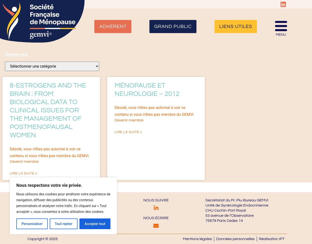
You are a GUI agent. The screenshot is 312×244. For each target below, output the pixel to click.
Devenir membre (24, 161)
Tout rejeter (63, 224)
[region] (63, 205)
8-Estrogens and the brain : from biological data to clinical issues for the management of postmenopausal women (48, 110)
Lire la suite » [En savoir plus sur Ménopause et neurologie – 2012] (128, 132)
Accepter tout (95, 224)
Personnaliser (31, 224)
